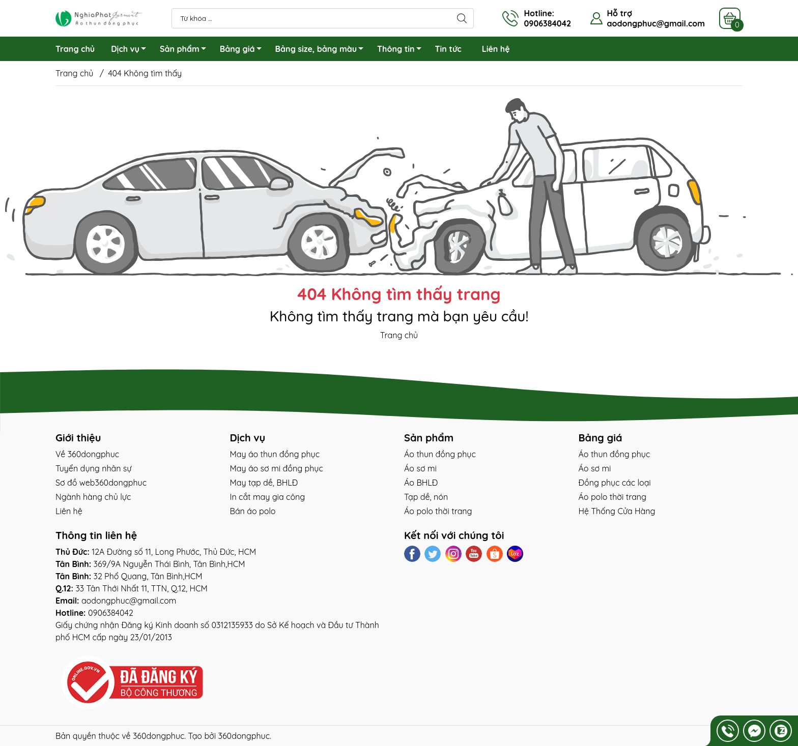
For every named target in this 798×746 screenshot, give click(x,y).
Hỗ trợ (619, 13)
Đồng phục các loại (615, 483)
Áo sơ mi (420, 468)
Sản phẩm (186, 50)
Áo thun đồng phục (440, 454)
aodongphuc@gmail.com (656, 23)
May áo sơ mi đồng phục (276, 468)
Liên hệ (496, 49)
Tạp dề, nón (426, 497)
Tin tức (448, 49)
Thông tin (401, 50)
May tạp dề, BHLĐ (264, 483)
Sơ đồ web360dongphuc (101, 483)
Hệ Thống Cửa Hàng (617, 511)
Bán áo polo (253, 511)
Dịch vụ (131, 50)
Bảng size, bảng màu (322, 50)
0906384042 (110, 613)
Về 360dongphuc (87, 454)
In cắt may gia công (267, 497)
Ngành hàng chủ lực (93, 497)
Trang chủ (75, 49)
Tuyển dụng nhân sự (93, 468)
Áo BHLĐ (421, 483)
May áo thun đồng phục (275, 454)
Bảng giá (243, 50)
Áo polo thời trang (438, 511)
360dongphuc (158, 736)
